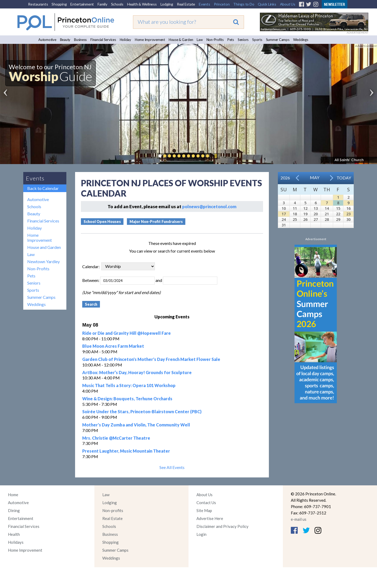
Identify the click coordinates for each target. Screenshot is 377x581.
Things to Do (243, 4)
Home (13, 494)
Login (201, 534)
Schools (117, 4)
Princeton (222, 4)
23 (348, 213)
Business (80, 40)
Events (204, 4)
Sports (257, 40)
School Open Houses (102, 221)
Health (14, 534)
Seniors (243, 40)
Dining (14, 510)
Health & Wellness (142, 4)
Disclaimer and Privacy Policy (222, 526)
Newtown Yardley (43, 261)
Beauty (65, 40)
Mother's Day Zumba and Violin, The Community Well (136, 424)
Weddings (300, 40)
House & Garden (181, 40)
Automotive (47, 40)
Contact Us (206, 502)
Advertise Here (209, 518)
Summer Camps (277, 40)
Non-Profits (215, 40)
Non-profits (112, 510)
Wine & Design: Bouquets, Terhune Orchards (127, 398)
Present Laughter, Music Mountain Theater (126, 450)
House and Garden (44, 247)
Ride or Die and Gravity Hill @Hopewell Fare (126, 333)
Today (344, 177)
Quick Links (267, 4)
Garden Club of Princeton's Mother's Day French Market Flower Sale (151, 359)
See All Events (172, 467)
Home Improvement (150, 40)
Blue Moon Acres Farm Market (113, 345)
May (314, 177)
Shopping (59, 4)
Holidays (16, 542)
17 (284, 213)
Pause (215, 156)
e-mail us (298, 519)
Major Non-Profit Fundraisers (156, 221)
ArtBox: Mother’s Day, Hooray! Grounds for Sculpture (137, 372)
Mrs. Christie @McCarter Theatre (116, 437)
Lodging (166, 4)
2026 (285, 177)
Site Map (204, 510)
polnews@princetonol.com (209, 206)
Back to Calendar (43, 188)
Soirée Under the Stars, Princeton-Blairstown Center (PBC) (141, 411)
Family (102, 4)
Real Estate (186, 4)
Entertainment (82, 4)
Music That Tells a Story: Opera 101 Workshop (129, 385)
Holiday (125, 40)
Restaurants (38, 4)
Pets (230, 40)
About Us (287, 4)
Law (200, 40)
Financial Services (103, 40)
